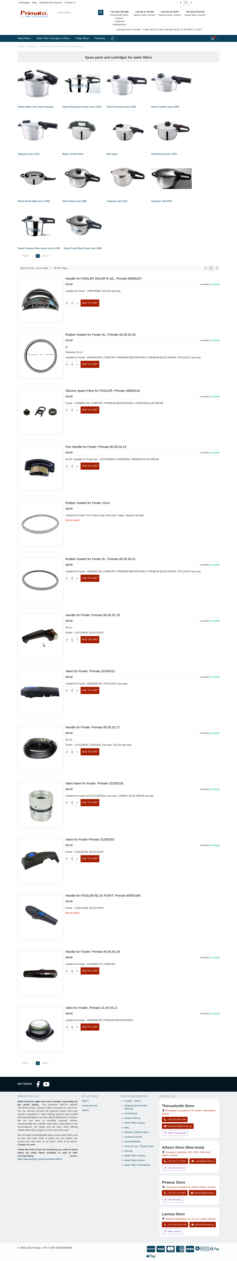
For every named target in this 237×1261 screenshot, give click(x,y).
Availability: (205, 284)
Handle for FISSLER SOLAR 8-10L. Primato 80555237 (103, 278)
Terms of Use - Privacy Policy (139, 1146)
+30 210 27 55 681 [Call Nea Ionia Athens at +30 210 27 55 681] (175, 1161)
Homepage (24, 2)
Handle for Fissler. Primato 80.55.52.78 (92, 615)
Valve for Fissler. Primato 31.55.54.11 (91, 1007)
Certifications (130, 1113)
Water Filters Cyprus (134, 1122)
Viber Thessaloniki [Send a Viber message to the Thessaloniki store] (175, 1133)
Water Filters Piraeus (134, 1155)
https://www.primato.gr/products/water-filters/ (40, 1159)
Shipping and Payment (50, 2)
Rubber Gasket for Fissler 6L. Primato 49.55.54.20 (100, 334)
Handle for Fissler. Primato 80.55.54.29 (92, 951)
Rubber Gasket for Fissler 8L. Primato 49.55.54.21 (100, 559)
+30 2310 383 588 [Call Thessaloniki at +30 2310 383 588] (175, 1119)
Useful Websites (132, 1141)
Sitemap (128, 1151)
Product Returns (132, 1118)
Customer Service (133, 1137)
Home (21, 46)
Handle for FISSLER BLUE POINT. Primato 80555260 (103, 895)
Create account (89, 1105)
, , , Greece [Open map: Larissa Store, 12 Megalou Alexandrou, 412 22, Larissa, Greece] (190, 1218)
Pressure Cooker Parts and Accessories (61, 46)
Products (32, 46)
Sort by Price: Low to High (35, 268)
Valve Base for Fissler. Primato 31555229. (94, 783)
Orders (85, 1110)
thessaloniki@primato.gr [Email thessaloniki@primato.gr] (178, 1126)
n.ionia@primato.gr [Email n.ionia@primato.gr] (202, 1161)
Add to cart (90, 303)
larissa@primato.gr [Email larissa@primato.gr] (202, 1224)
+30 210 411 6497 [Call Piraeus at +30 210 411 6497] (175, 1192)
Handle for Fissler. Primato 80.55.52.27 (92, 727)
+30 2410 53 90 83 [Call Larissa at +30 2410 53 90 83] (175, 1224)
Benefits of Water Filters (136, 1132)
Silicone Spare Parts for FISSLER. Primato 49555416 (102, 390)
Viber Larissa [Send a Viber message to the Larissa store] (172, 1231)
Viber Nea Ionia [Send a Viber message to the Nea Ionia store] (173, 1168)
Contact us (69, 2)
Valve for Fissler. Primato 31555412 (90, 671)
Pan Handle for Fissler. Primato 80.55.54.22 (95, 446)
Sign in (85, 1101)
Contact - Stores (132, 1101)
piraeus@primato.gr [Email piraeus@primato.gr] (202, 1192)
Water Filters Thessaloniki (137, 1165)
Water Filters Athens (134, 1160)
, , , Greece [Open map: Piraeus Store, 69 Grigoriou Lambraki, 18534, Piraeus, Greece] (190, 1187)
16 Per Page (62, 268)
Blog (34, 2)
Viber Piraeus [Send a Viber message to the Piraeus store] (172, 1199)
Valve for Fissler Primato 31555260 (89, 839)
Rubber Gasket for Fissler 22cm (87, 503)
